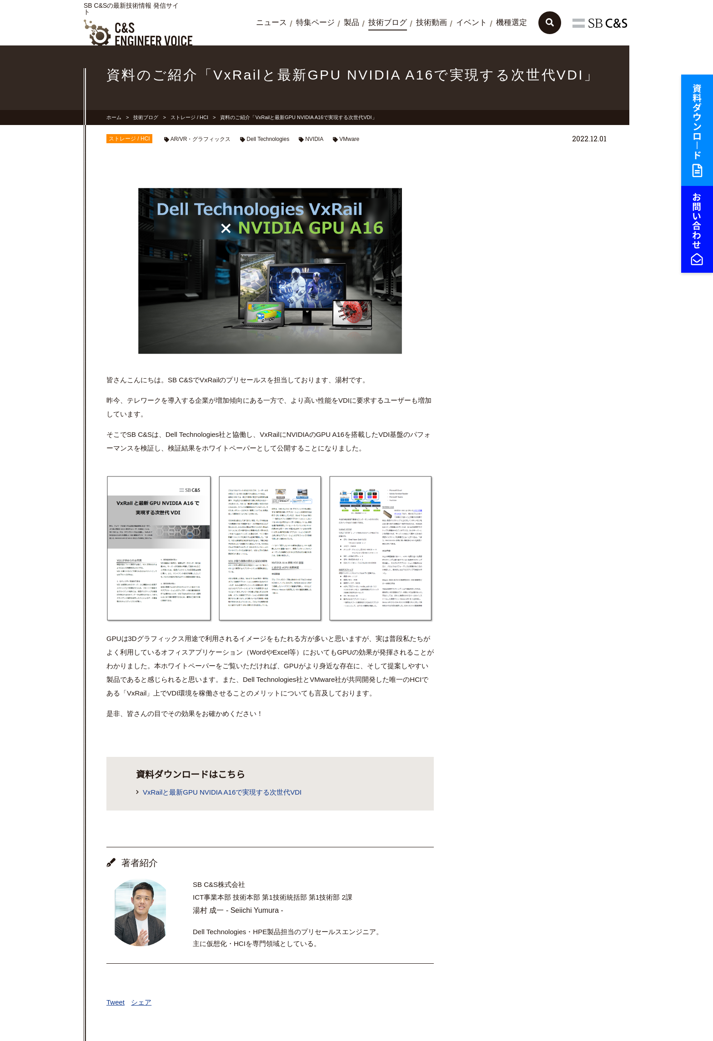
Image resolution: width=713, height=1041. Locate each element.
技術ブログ (387, 22)
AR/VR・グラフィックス (201, 139)
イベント (471, 22)
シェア (141, 1002)
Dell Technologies (267, 139)
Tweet (115, 1002)
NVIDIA (314, 139)
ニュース (271, 22)
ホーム (113, 117)
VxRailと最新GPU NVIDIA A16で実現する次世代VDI (222, 792)
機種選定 (511, 22)
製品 (351, 22)
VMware (349, 139)
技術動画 (431, 22)
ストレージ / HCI (189, 117)
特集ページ (315, 22)
